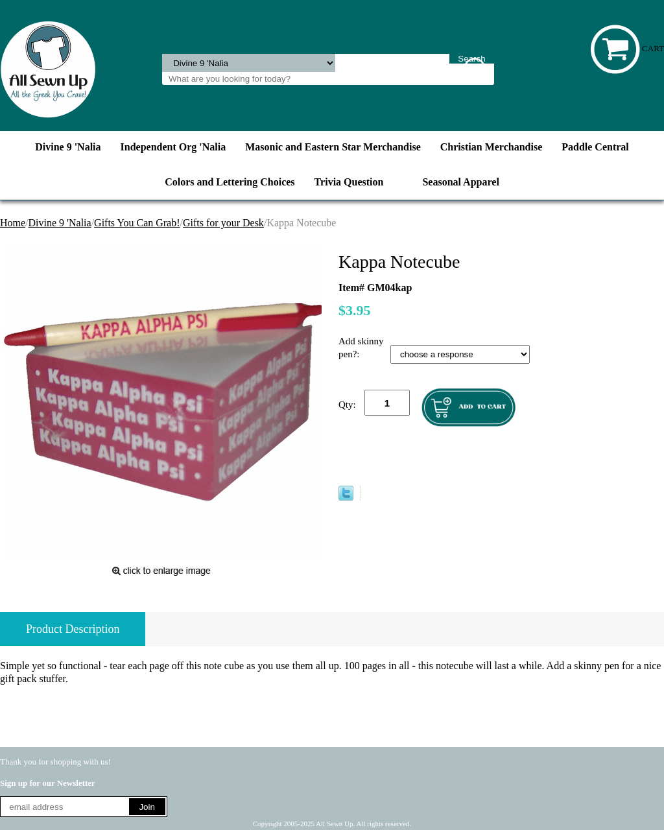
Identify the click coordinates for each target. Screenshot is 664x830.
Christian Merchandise (491, 146)
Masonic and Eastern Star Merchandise (333, 146)
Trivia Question (349, 181)
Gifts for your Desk (223, 222)
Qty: (347, 404)
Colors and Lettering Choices (229, 181)
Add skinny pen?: (361, 347)
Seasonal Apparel (460, 181)
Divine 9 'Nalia (68, 146)
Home (12, 222)
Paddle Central (595, 146)
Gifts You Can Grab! (137, 222)
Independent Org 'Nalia (173, 146)
